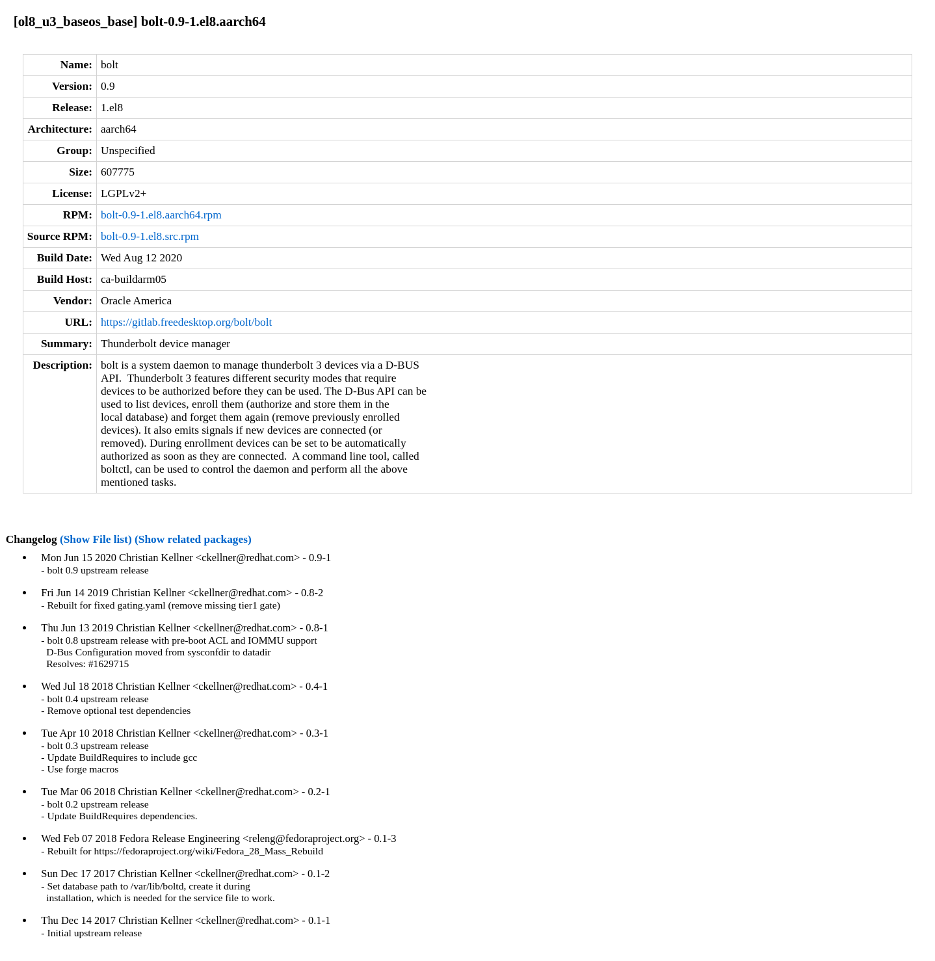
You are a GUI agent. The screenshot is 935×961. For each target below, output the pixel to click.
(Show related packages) (193, 539)
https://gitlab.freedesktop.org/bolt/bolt (186, 322)
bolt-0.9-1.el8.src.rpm (150, 236)
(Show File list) (96, 539)
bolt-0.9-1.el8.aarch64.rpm (161, 215)
